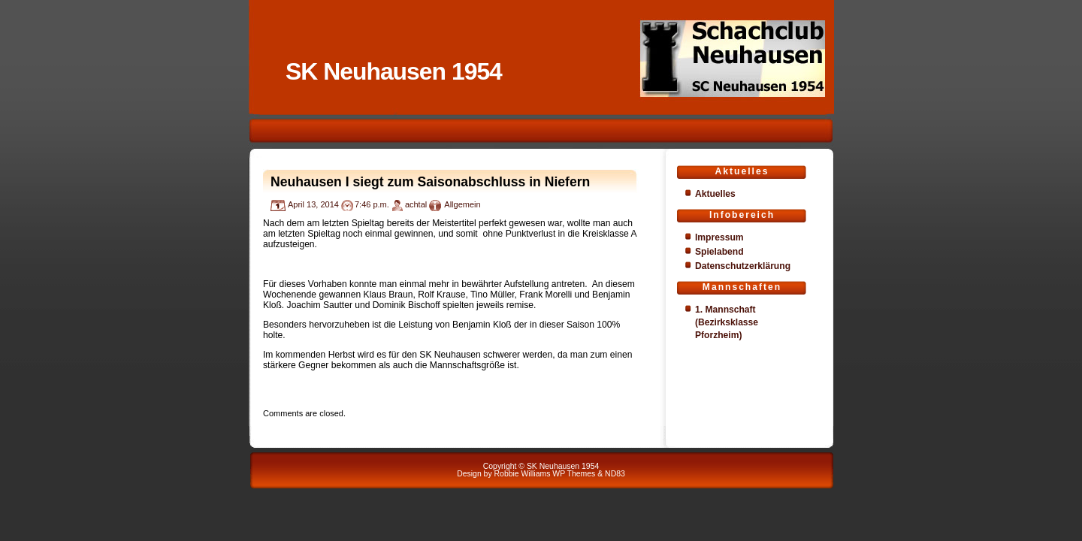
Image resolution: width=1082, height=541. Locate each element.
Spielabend (719, 251)
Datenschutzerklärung (742, 266)
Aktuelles (715, 194)
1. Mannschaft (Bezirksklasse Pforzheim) (726, 322)
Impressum (719, 237)
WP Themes (573, 474)
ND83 (615, 474)
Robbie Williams (522, 474)
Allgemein (462, 204)
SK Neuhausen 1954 (394, 71)
